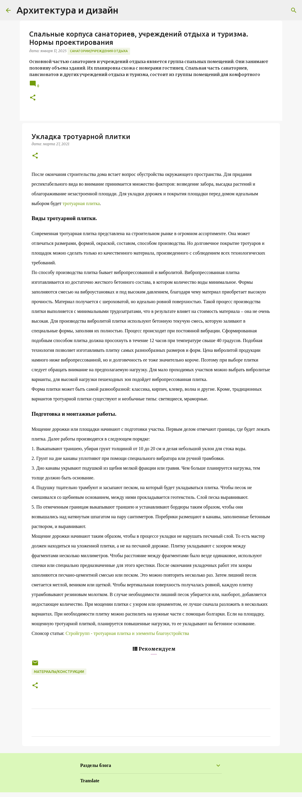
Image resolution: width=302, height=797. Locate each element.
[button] (32, 98)
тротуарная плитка (81, 203)
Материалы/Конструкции (59, 672)
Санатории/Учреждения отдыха (99, 51)
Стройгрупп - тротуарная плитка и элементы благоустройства (127, 633)
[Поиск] (293, 10)
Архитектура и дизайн (67, 10)
